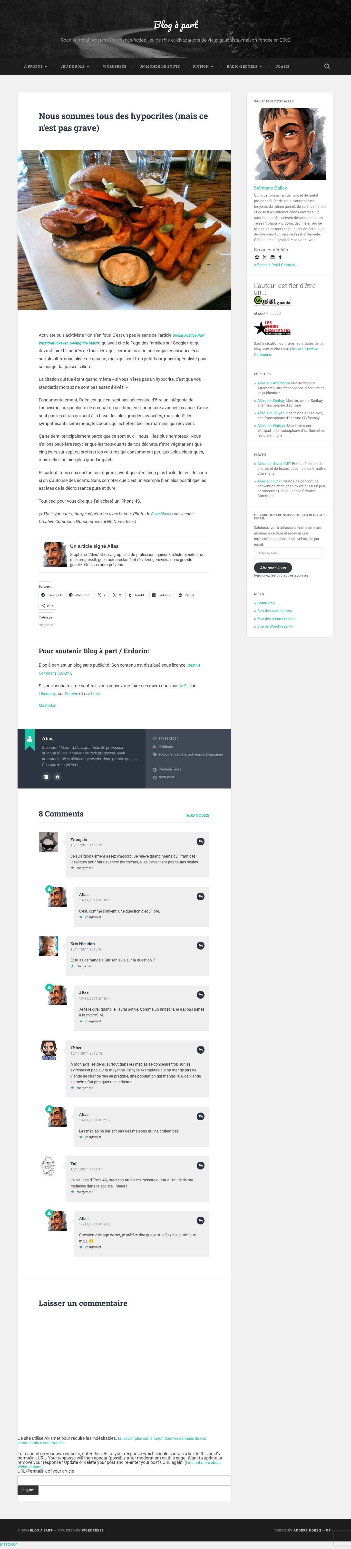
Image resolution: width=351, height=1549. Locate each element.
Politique (165, 749)
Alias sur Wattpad (271, 429)
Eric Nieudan (84, 946)
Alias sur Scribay (271, 403)
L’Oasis (282, 69)
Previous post (169, 772)
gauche (180, 757)
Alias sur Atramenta (273, 386)
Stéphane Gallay (270, 191)
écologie (165, 757)
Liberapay (48, 696)
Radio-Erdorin (242, 69)
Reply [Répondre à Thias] (201, 1052)
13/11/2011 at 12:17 (95, 1123)
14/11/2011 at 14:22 (95, 1226)
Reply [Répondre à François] (201, 844)
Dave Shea (161, 516)
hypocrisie (214, 757)
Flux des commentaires (276, 622)
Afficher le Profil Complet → (277, 268)
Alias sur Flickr (269, 484)
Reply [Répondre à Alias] (201, 899)
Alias (84, 897)
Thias (76, 1050)
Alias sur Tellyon (270, 416)
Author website (57, 779)
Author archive (46, 779)
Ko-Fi (183, 688)
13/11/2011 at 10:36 (86, 952)
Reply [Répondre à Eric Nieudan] (201, 948)
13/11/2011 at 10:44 (95, 903)
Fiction (201, 69)
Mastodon (48, 708)
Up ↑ (329, 1532)
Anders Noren (307, 1532)
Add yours (197, 817)
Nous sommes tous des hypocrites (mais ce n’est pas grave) (118, 124)
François (79, 842)
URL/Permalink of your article (46, 1473)
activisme (196, 757)
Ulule (100, 696)
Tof (73, 1166)
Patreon (74, 696)
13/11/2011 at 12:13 (86, 1056)
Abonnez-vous (273, 570)
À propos (33, 69)
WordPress (114, 69)
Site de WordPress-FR (274, 629)
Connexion (266, 606)
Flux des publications (274, 614)
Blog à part (175, 25)
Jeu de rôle (73, 69)
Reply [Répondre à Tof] (201, 1168)
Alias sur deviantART (274, 467)
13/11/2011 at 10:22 (86, 848)
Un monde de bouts (159, 69)
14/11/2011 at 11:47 (86, 1171)
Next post (166, 780)
